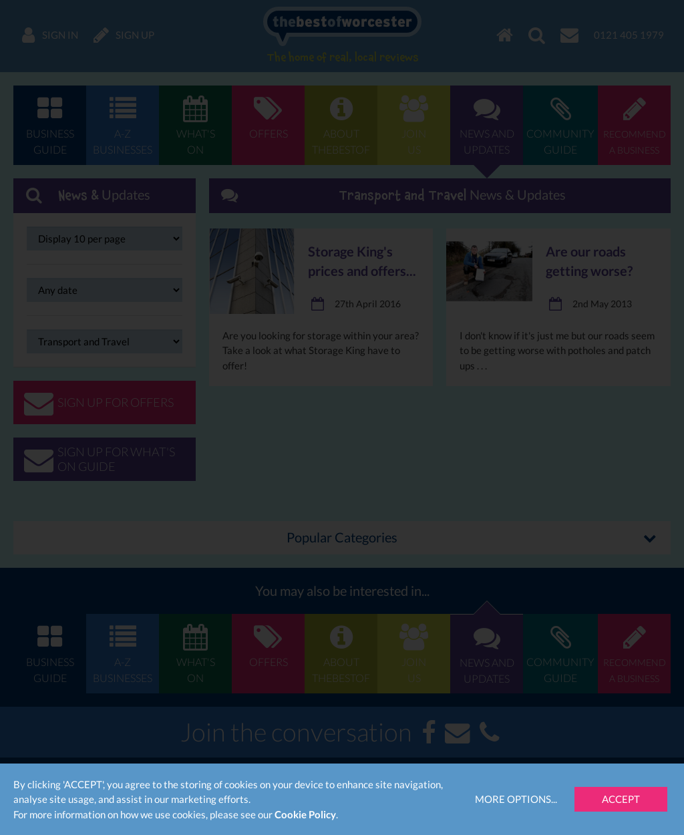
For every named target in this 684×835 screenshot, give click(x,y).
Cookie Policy (305, 814)
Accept (621, 799)
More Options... (516, 799)
